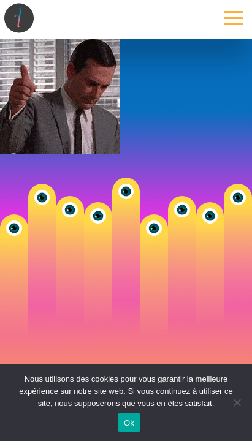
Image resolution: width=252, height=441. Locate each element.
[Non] (237, 402)
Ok (129, 423)
